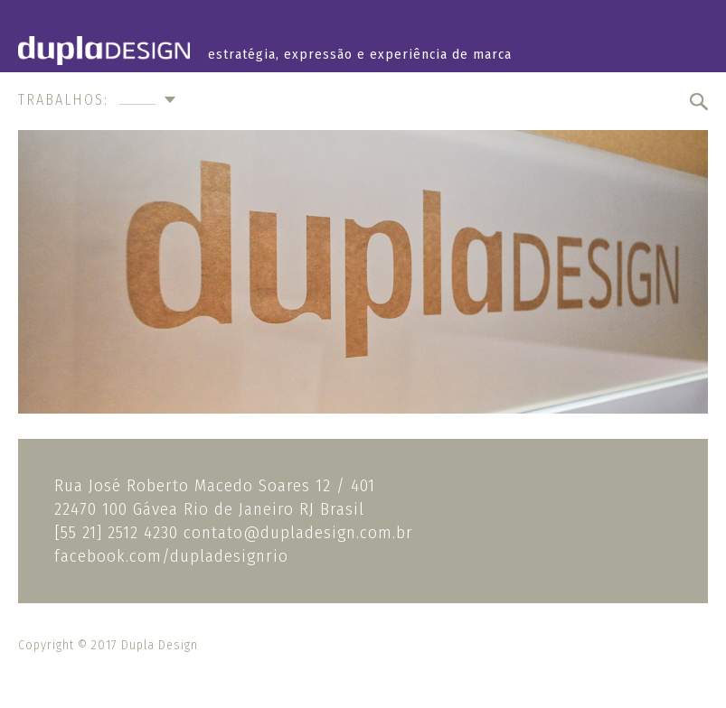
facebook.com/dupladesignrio (171, 555)
